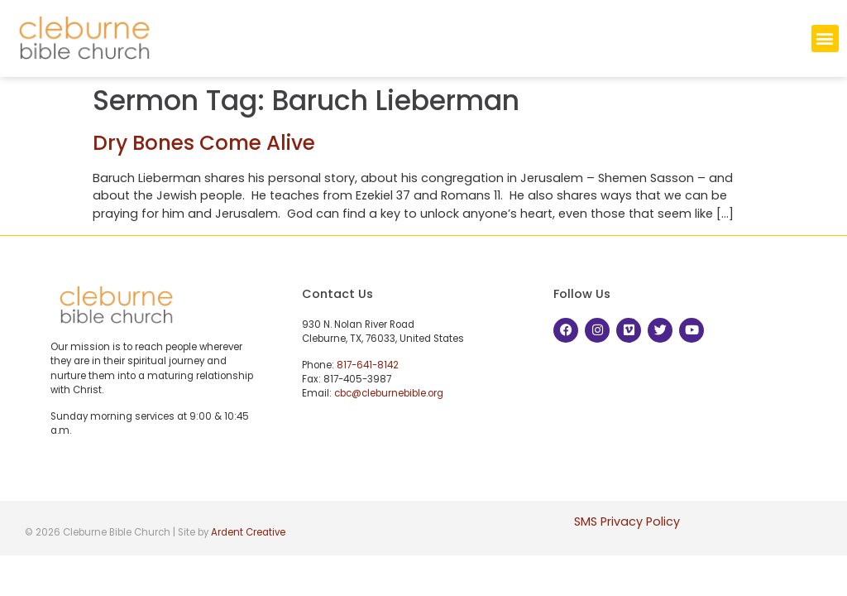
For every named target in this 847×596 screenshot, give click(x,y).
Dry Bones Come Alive (204, 142)
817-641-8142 (368, 365)
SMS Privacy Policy (627, 521)
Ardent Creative (248, 532)
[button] (825, 38)
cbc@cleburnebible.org (388, 393)
